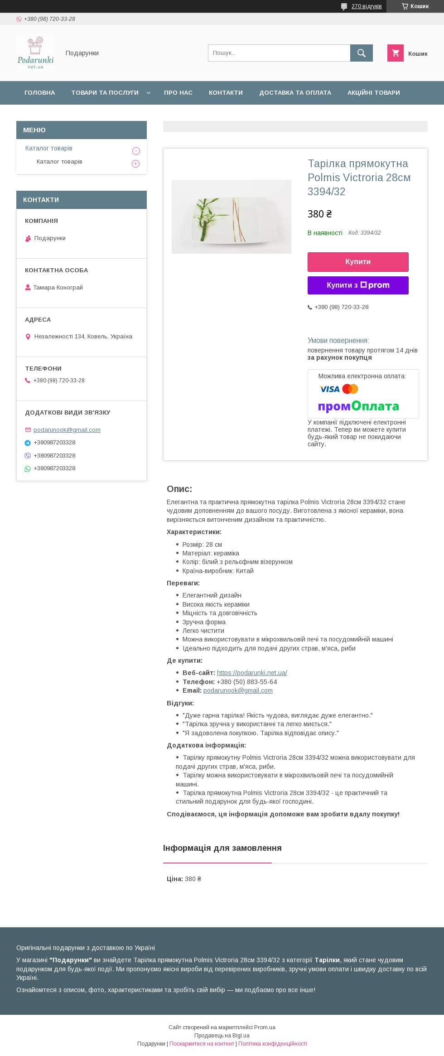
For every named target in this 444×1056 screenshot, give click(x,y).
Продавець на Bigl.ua (222, 1035)
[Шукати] (361, 53)
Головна (39, 92)
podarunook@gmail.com (238, 690)
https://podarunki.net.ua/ (252, 672)
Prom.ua (264, 1027)
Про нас (178, 92)
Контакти (226, 92)
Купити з (358, 285)
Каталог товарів (48, 148)
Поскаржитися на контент (201, 1044)
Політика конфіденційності (272, 1044)
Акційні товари (373, 92)
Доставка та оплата (295, 92)
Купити (358, 261)
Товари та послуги (105, 92)
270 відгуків (367, 6)
